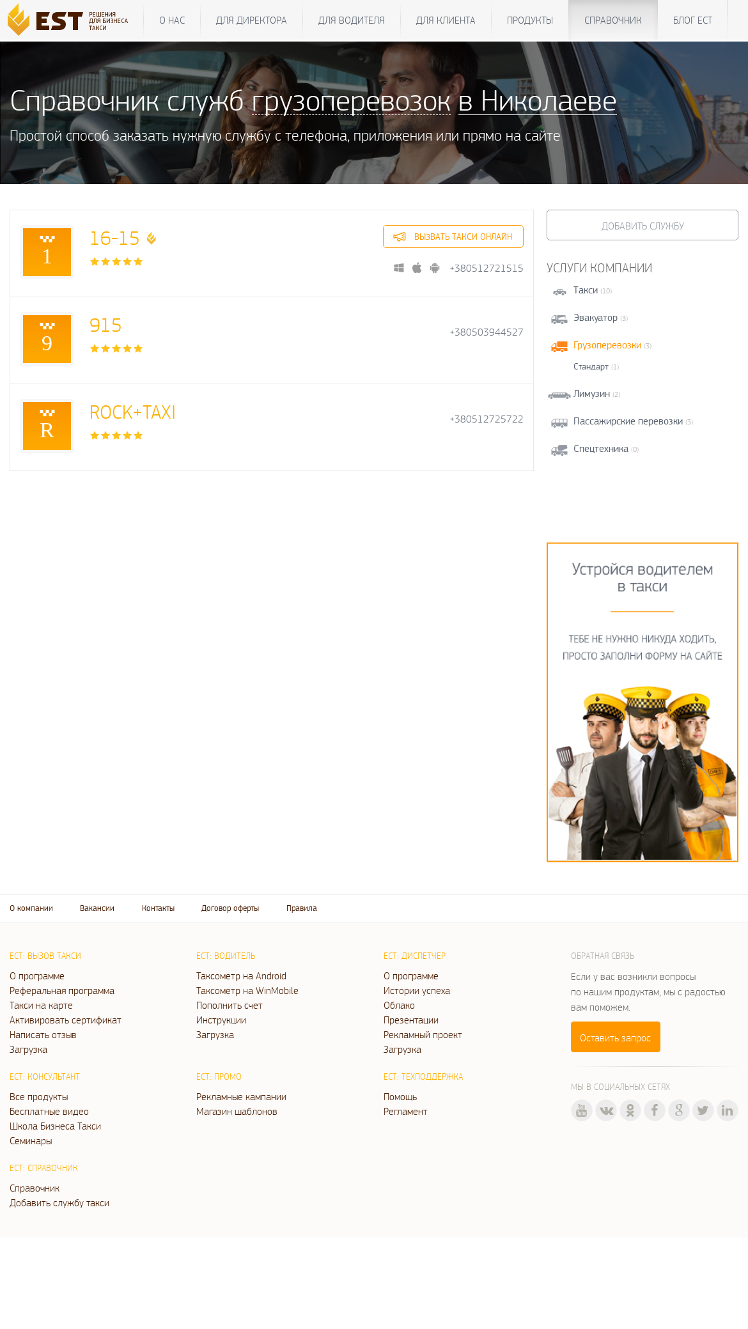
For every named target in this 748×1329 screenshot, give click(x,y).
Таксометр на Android (241, 975)
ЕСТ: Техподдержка (423, 1076)
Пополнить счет (229, 1005)
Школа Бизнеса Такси (55, 1125)
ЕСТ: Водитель (225, 955)
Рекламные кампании (241, 1096)
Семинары (31, 1140)
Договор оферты (230, 908)
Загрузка (28, 1049)
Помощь (400, 1096)
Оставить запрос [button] (615, 1037)
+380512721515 (486, 268)
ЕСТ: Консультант (45, 1076)
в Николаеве (537, 99)
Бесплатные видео (49, 1111)
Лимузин (591, 393)
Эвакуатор (595, 317)
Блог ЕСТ (692, 19)
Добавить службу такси (59, 1202)
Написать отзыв (43, 1034)
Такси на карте (41, 1005)
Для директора (251, 19)
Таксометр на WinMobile (247, 990)
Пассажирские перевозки (628, 421)
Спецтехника (600, 448)
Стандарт (591, 366)
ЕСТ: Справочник (44, 1168)
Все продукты (39, 1096)
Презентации (411, 1019)
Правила (301, 908)
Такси (585, 290)
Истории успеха (417, 990)
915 (106, 324)
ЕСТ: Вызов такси (45, 955)
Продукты (530, 19)
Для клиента (446, 19)
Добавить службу (643, 225)
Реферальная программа (62, 990)
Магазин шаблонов (236, 1111)
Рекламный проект (423, 1034)
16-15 (115, 237)
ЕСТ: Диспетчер (415, 955)
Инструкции (221, 1019)
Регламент (406, 1111)
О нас (172, 19)
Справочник (613, 19)
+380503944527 (486, 332)
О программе (37, 975)
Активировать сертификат (65, 1019)
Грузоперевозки (607, 345)
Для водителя (351, 19)
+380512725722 (486, 419)
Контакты (158, 908)
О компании (31, 908)
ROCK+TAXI (133, 411)
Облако (399, 1005)
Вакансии (97, 908)
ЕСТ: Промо (219, 1076)
